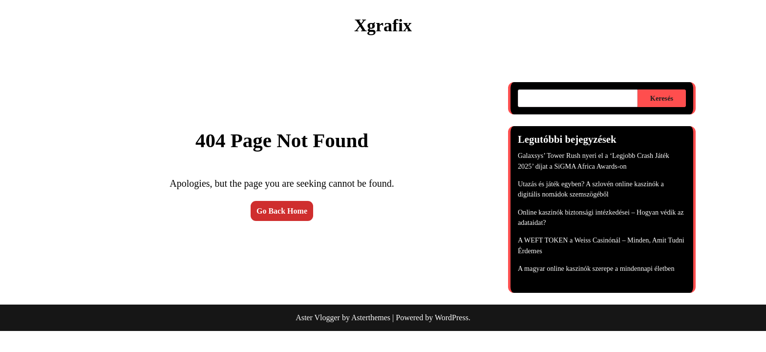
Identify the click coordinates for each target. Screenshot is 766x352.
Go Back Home (281, 211)
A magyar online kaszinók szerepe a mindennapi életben (596, 268)
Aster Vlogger (318, 317)
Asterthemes (370, 317)
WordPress (451, 317)
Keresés (661, 98)
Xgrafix (383, 25)
